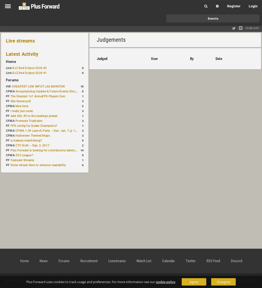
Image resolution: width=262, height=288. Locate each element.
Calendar (168, 261)
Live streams (20, 41)
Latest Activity (22, 54)
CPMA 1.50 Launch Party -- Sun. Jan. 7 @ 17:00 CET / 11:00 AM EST (62, 130)
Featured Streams (22, 160)
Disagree (223, 282)
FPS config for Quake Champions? (34, 126)
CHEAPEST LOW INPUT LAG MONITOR (38, 86)
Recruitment (88, 261)
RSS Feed (213, 261)
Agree (194, 282)
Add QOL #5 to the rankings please (34, 116)
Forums (12, 80)
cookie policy (165, 282)
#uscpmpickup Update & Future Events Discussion (49, 91)
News (44, 261)
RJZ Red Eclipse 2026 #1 (29, 73)
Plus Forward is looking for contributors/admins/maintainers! (52, 150)
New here (21, 106)
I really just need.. (22, 111)
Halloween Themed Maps (32, 135)
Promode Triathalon (28, 121)
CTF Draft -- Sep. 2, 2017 (32, 145)
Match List (144, 261)
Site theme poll (21, 101)
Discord (236, 261)
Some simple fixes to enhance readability (38, 165)
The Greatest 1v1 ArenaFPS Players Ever (38, 96)
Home (11, 61)
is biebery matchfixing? (26, 140)
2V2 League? (24, 155)
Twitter (191, 261)
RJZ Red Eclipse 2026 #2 (29, 68)
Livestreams (117, 261)
